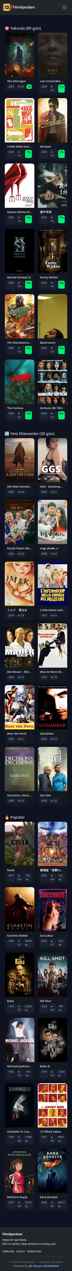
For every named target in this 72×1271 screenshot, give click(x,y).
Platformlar (34, 1251)
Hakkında (8, 1251)
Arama (21, 1251)
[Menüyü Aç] (64, 7)
